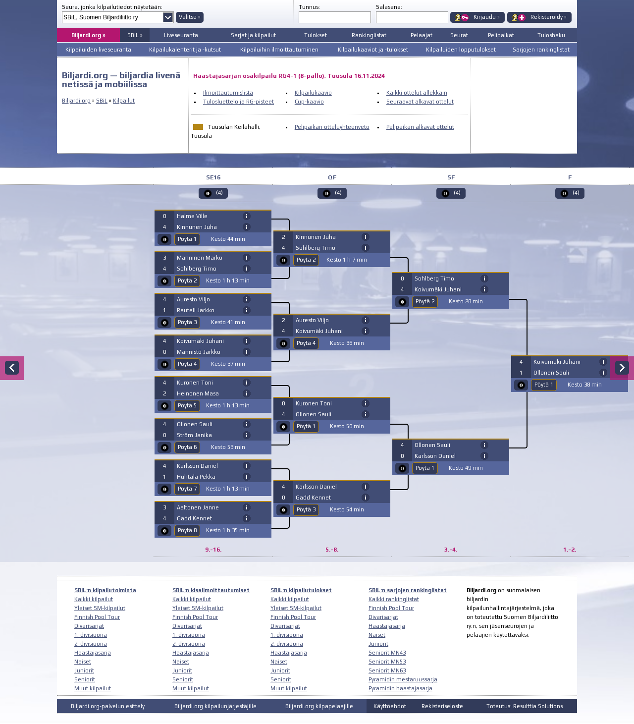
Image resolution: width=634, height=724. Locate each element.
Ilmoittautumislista (228, 93)
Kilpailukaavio (313, 93)
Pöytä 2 (187, 280)
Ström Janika (194, 435)
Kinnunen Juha (197, 227)
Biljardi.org (76, 101)
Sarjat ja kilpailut (253, 35)
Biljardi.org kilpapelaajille (319, 706)
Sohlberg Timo (196, 269)
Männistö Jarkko (198, 352)
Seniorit (84, 679)
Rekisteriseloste (442, 706)
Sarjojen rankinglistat (541, 50)
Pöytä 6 (187, 447)
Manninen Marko (199, 258)
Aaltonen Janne (198, 507)
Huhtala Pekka (196, 477)
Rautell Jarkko (195, 310)
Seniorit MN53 (387, 662)
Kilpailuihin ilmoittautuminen (279, 50)
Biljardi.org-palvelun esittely (108, 706)
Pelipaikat (501, 35)
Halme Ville (192, 216)
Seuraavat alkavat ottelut (420, 102)
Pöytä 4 (187, 364)
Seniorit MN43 (387, 653)
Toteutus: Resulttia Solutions (524, 706)
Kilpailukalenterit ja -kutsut (185, 50)
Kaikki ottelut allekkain (416, 93)
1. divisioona (90, 635)
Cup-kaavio (309, 102)
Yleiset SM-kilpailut (99, 608)
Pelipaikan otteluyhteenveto (332, 127)
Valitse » (190, 17)
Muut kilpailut (92, 688)
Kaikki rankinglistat (394, 599)
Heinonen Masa (198, 393)
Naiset (82, 662)
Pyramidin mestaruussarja (403, 679)
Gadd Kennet (194, 518)
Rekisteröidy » (548, 17)
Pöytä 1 (187, 239)
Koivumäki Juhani (200, 341)
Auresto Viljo (193, 299)
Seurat (459, 35)
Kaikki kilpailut (93, 599)
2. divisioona (90, 644)
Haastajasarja (92, 653)
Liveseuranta (181, 35)
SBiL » (135, 35)
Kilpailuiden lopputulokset (461, 50)
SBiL (101, 101)
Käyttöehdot (389, 706)
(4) (219, 193)
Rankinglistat (369, 35)
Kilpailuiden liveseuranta (98, 50)
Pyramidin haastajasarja (400, 688)
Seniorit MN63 (387, 670)
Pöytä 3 (187, 322)
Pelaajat (421, 35)
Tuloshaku (551, 35)
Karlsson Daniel (197, 466)
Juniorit (84, 670)
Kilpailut (124, 101)
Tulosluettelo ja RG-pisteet (238, 102)
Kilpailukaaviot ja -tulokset (373, 50)
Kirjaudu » (487, 17)
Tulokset (315, 35)
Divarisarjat (89, 626)
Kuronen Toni (195, 383)
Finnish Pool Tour (97, 617)
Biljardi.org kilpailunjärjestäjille (215, 706)
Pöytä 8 (187, 530)
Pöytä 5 (187, 405)
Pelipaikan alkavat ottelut (420, 127)
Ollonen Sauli (194, 424)
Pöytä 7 (187, 489)
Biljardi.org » (88, 35)
